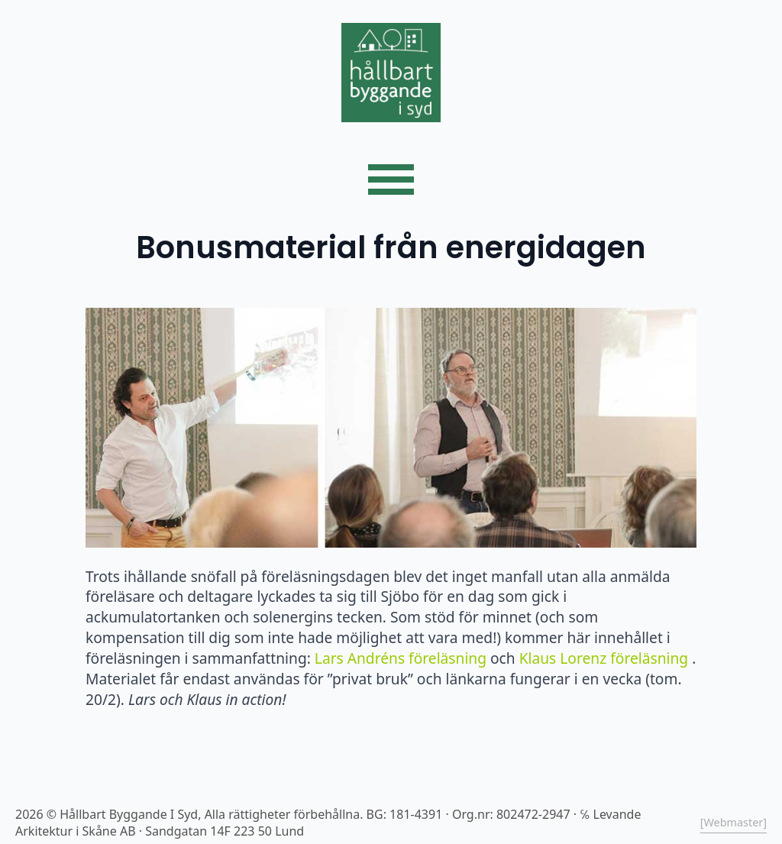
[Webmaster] (733, 822)
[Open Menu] (391, 179)
